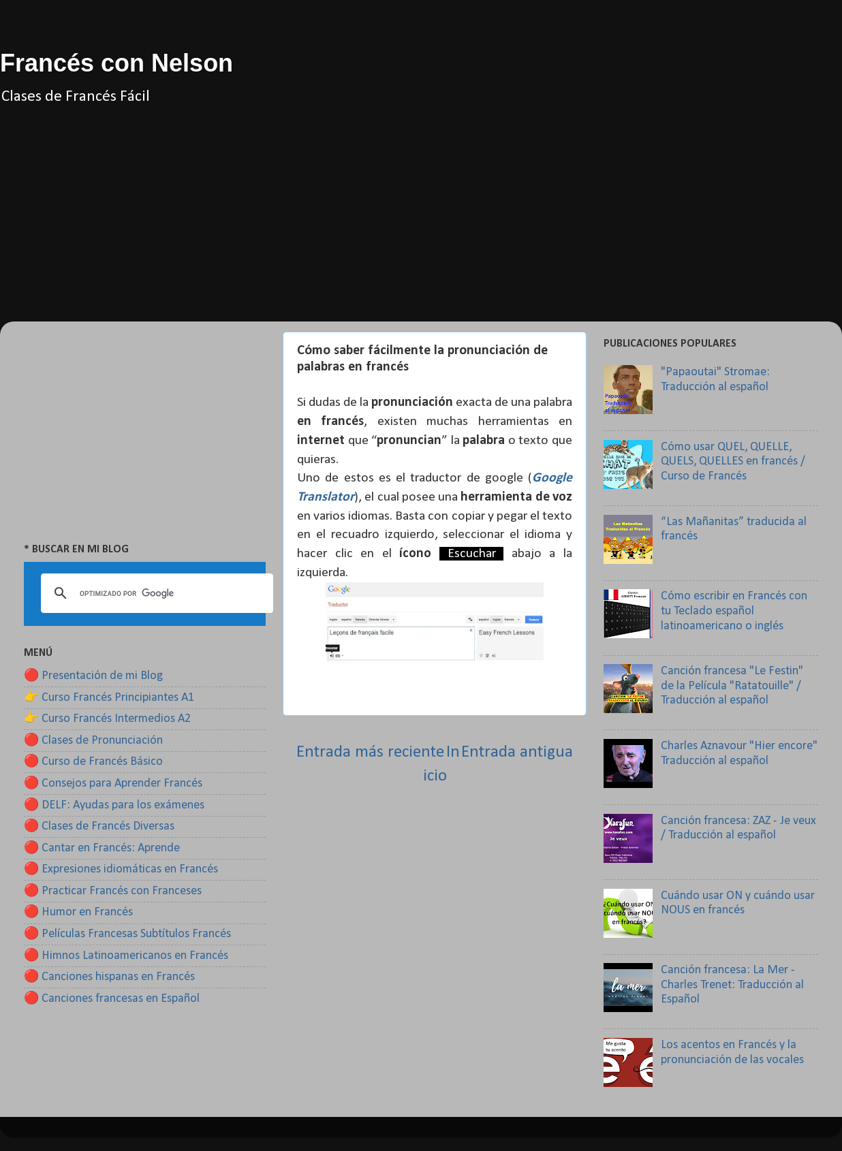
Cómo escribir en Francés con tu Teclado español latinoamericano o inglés (734, 611)
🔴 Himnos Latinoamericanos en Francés (126, 955)
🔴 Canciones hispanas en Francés (109, 977)
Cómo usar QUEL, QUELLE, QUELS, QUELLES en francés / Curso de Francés (733, 462)
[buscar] (155, 593)
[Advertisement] (421, 226)
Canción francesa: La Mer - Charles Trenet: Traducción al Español (732, 985)
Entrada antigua (517, 752)
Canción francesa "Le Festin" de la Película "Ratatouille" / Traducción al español (732, 686)
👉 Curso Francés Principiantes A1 (109, 697)
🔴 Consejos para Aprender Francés (113, 783)
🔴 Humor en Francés (78, 912)
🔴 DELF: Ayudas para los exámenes (114, 805)
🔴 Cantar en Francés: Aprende (102, 848)
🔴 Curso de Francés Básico (93, 761)
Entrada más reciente (370, 752)
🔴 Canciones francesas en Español (112, 998)
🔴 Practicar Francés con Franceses (113, 891)
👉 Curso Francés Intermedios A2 (107, 718)
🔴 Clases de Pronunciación (93, 740)
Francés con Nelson (116, 63)
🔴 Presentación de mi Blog (93, 675)
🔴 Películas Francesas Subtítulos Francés (127, 934)
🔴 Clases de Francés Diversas (99, 826)
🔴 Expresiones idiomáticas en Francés (121, 869)
